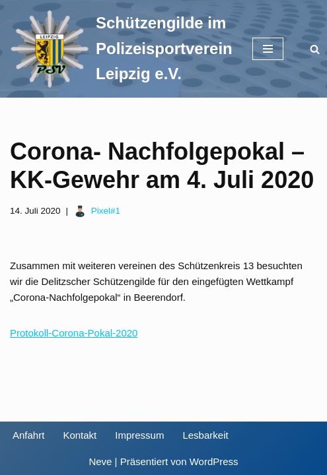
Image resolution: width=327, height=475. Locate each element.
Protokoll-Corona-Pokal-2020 (73, 332)
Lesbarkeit (205, 435)
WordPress (214, 461)
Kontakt (79, 435)
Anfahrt (28, 435)
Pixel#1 (105, 211)
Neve (100, 461)
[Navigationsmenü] (267, 49)
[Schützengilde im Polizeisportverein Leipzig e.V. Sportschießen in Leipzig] (121, 48)
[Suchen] (315, 49)
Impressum (139, 435)
